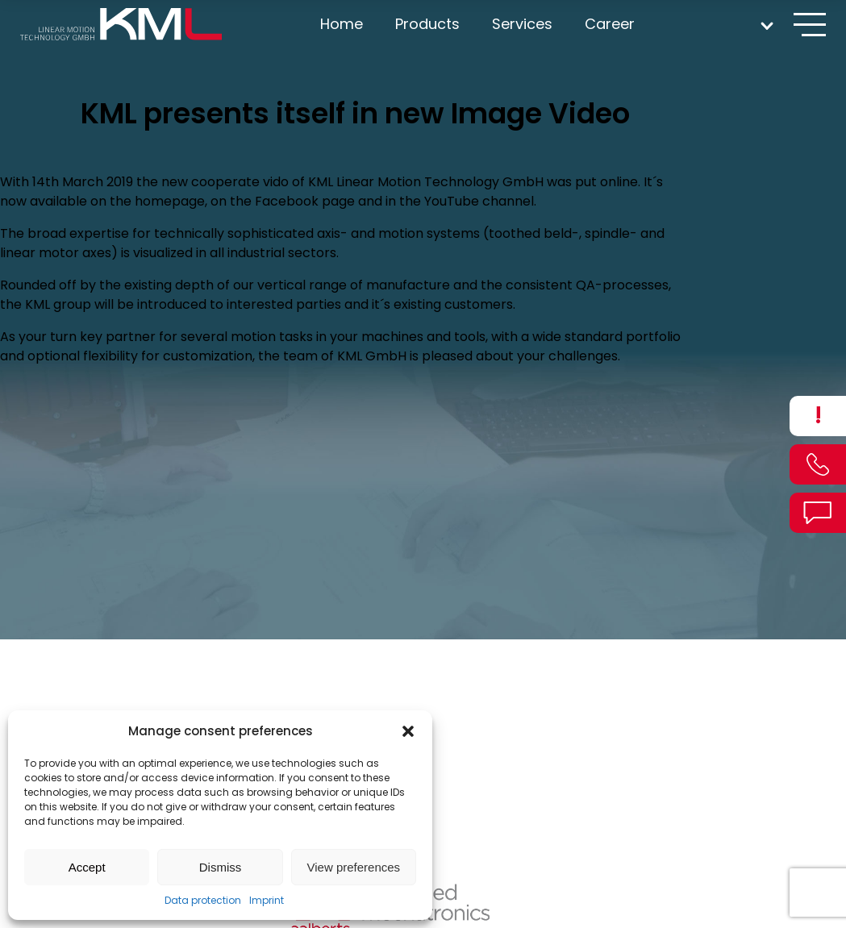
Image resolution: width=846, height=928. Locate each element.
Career (610, 24)
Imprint (266, 900)
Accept (87, 867)
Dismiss (220, 867)
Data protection (203, 900)
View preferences (354, 867)
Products (427, 24)
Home (341, 24)
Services (522, 24)
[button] (408, 731)
